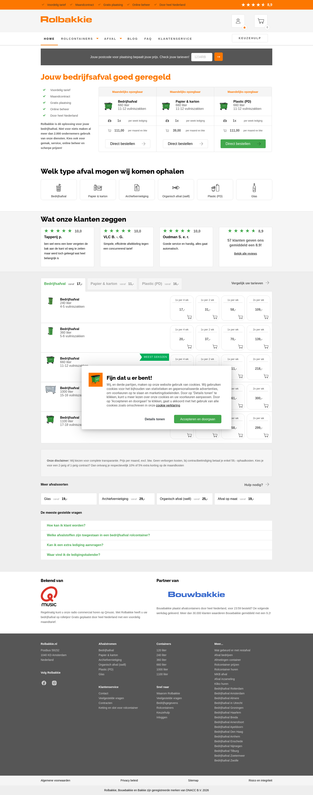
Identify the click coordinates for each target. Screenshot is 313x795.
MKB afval (220, 674)
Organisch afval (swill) (112, 664)
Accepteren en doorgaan (197, 419)
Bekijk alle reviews (245, 253)
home (49, 38)
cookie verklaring (168, 405)
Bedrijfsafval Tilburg (226, 750)
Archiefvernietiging (110, 659)
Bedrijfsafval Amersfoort (229, 722)
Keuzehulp (250, 38)
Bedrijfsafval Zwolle (226, 760)
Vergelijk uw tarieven (250, 283)
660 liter (161, 664)
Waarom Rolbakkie (168, 693)
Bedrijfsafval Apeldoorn (228, 727)
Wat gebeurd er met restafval (232, 650)
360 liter (161, 659)
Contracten (105, 703)
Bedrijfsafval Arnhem (227, 736)
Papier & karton (108, 655)
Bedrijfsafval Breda (226, 717)
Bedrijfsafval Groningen (229, 707)
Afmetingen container (227, 659)
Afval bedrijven (223, 655)
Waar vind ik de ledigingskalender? (73, 554)
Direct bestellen (127, 144)
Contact (103, 693)
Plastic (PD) (106, 669)
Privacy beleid (129, 780)
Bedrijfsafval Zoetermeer (229, 755)
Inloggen (161, 717)
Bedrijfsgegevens (167, 703)
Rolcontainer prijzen (226, 664)
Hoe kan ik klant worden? (66, 525)
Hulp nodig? (256, 485)
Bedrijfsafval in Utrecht (228, 703)
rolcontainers (77, 38)
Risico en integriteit (260, 780)
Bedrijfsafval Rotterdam (229, 688)
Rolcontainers (165, 707)
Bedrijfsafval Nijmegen (228, 746)
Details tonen (155, 419)
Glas (101, 674)
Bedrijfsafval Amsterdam (229, 693)
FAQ (148, 38)
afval (110, 38)
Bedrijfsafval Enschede (228, 741)
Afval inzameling (224, 679)
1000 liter (162, 669)
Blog (133, 38)
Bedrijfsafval (106, 650)
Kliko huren (221, 683)
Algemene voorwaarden (55, 780)
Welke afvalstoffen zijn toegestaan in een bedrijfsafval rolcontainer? (98, 535)
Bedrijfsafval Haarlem (227, 712)
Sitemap (193, 780)
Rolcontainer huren (226, 669)
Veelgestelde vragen (111, 698)
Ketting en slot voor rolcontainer (118, 707)
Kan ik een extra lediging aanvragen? (75, 545)
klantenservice (175, 38)
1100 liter (162, 674)
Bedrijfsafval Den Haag (228, 731)
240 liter (161, 655)
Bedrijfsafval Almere (226, 698)
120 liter (161, 650)
